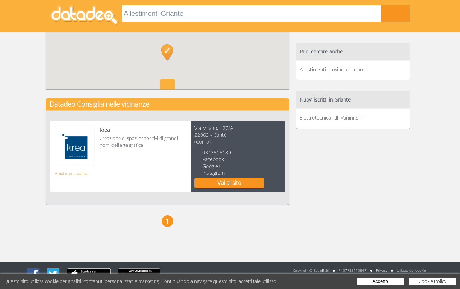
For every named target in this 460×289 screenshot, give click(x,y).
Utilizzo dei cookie (411, 270)
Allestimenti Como (71, 173)
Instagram (213, 172)
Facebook (213, 159)
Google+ (211, 166)
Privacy (381, 270)
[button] (167, 52)
